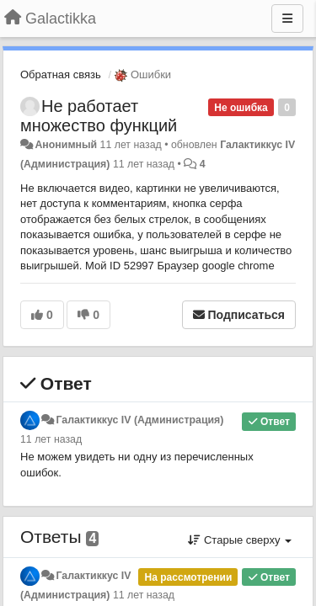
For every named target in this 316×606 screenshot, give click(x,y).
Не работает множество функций (98, 116)
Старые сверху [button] (240, 540)
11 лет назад (51, 439)
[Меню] (287, 18)
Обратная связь (60, 74)
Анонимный (66, 145)
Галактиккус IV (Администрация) (139, 420)
